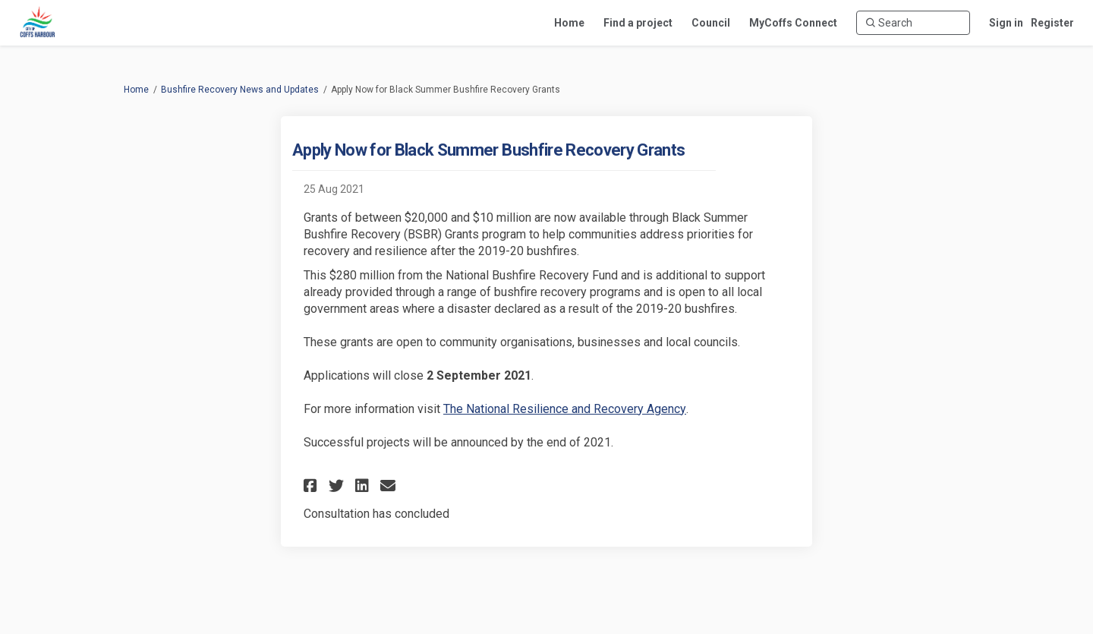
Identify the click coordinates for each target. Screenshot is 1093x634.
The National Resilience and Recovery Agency (564, 409)
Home (136, 89)
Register (1052, 23)
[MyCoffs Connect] (793, 23)
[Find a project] (638, 23)
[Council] (711, 23)
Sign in (1006, 23)
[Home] (569, 23)
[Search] (913, 23)
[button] (312, 486)
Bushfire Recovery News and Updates (240, 89)
